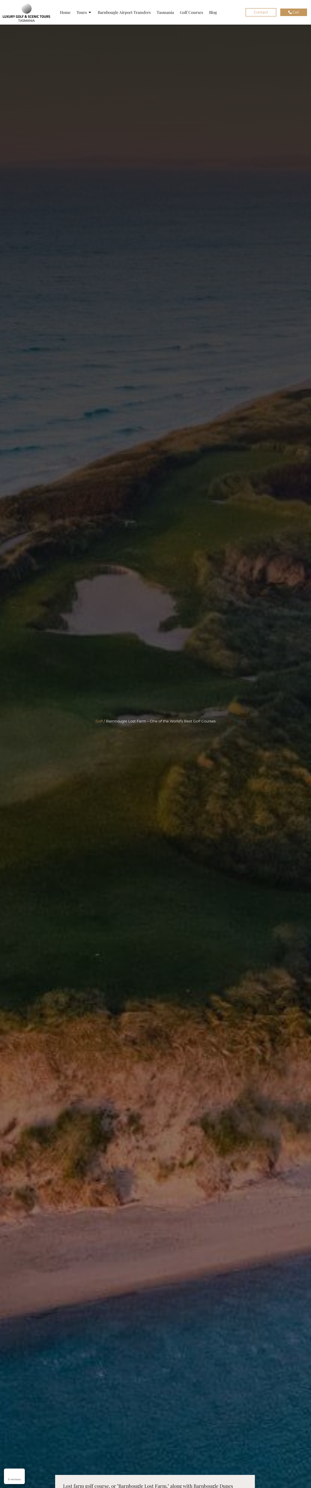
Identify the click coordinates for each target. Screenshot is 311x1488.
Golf (99, 721)
